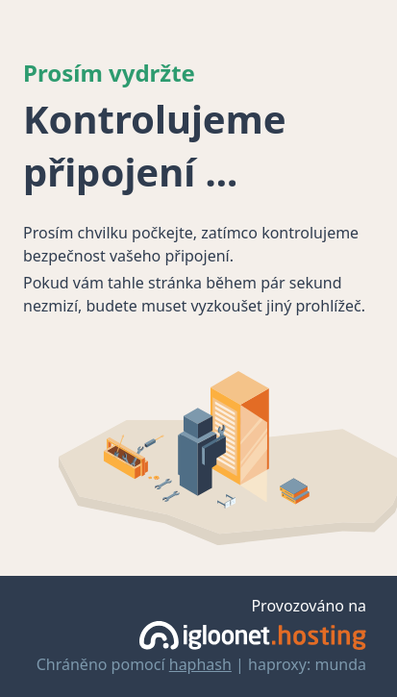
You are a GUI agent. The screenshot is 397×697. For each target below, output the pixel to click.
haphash (200, 664)
